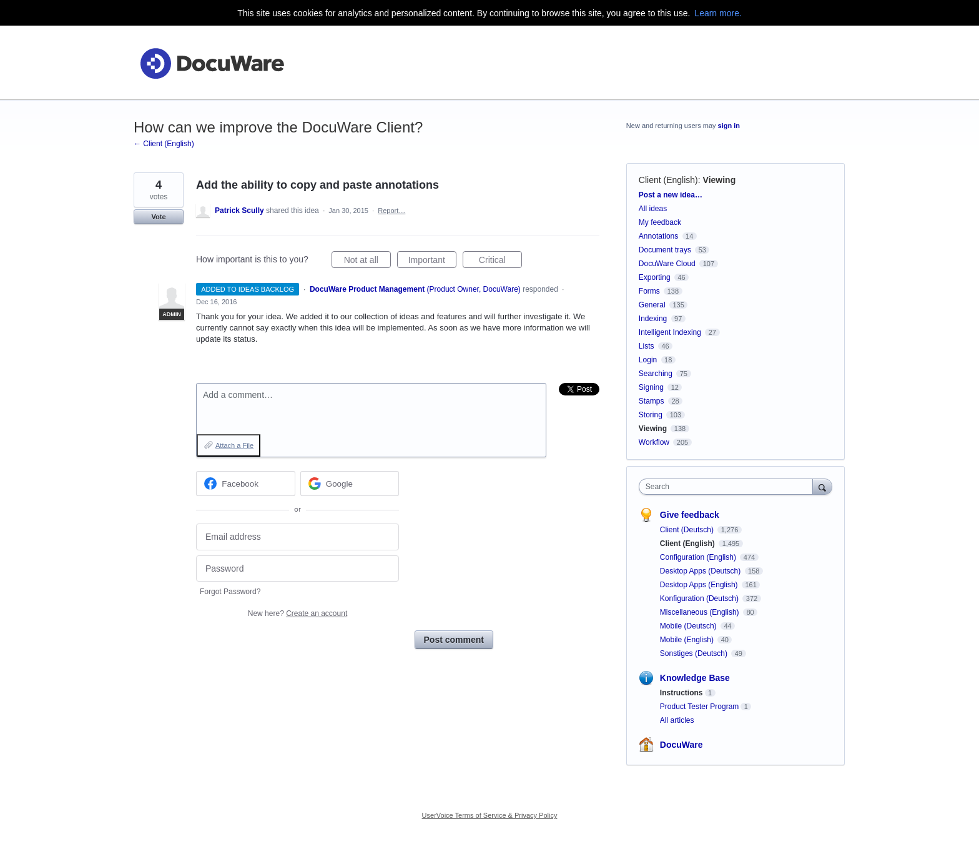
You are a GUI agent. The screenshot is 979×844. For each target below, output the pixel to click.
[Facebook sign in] (245, 483)
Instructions (681, 692)
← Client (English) (164, 143)
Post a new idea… (670, 195)
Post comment (454, 640)
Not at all (367, 262)
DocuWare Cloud (667, 263)
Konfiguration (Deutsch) (700, 598)
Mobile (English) (688, 639)
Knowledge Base (695, 678)
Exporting (655, 277)
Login (648, 359)
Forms (649, 291)
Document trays (665, 250)
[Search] (822, 486)
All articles (677, 720)
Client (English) (668, 180)
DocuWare (681, 745)
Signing (651, 387)
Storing (650, 414)
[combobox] (729, 486)
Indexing (653, 318)
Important (432, 262)
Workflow (654, 442)
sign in (729, 125)
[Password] (297, 568)
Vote (158, 217)
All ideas (653, 208)
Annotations (658, 236)
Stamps (651, 401)
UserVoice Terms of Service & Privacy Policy (490, 815)
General (652, 304)
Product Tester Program (699, 706)
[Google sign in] (350, 483)
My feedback (660, 222)
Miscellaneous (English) (700, 612)
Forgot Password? (230, 591)
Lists (646, 346)
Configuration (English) (699, 557)
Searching (655, 373)
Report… (391, 210)
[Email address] (297, 537)
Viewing (719, 180)
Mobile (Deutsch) (689, 626)
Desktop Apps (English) (700, 584)
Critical (500, 262)
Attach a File (234, 445)
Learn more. (717, 13)
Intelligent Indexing (670, 332)
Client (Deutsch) (688, 529)
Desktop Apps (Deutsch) (701, 571)
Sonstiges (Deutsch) (694, 653)
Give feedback (689, 515)
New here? (297, 613)
